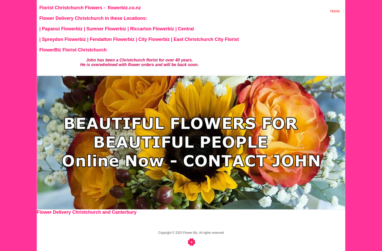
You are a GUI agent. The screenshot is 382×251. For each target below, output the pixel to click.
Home (335, 11)
